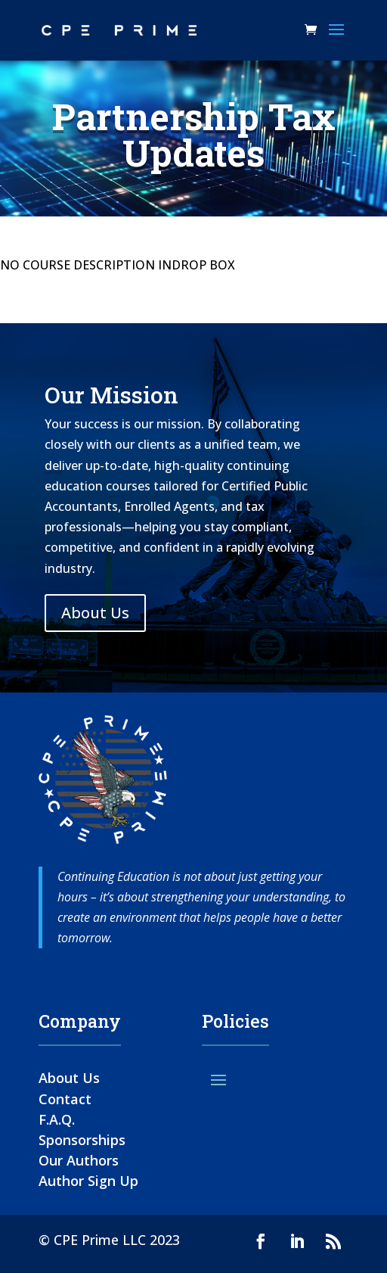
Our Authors (79, 1160)
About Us (95, 612)
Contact (65, 1099)
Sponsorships (82, 1140)
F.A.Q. (57, 1119)
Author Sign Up (88, 1181)
